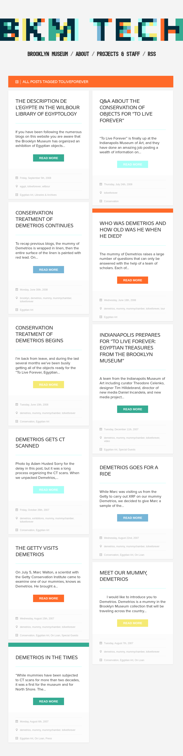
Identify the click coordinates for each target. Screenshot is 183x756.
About (82, 53)
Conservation (111, 201)
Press (49, 738)
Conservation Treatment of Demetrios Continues (44, 219)
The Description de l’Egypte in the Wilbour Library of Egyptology (47, 107)
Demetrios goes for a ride (129, 470)
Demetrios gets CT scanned (40, 442)
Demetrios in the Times (46, 657)
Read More (48, 158)
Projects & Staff (118, 53)
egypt (23, 186)
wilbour (46, 186)
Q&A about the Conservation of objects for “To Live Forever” (126, 111)
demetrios (36, 298)
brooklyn (24, 298)
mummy (47, 298)
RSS (152, 53)
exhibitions (38, 518)
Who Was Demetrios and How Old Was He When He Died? (133, 229)
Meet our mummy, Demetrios (123, 576)
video (107, 441)
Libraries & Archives (46, 195)
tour (163, 309)
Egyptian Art (26, 195)
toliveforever (34, 186)
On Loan (139, 555)
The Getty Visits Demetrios (36, 551)
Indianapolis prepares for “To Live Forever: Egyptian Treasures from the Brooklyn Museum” (130, 348)
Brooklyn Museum (47, 53)
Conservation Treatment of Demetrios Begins (39, 334)
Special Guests (127, 450)
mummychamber (62, 298)
